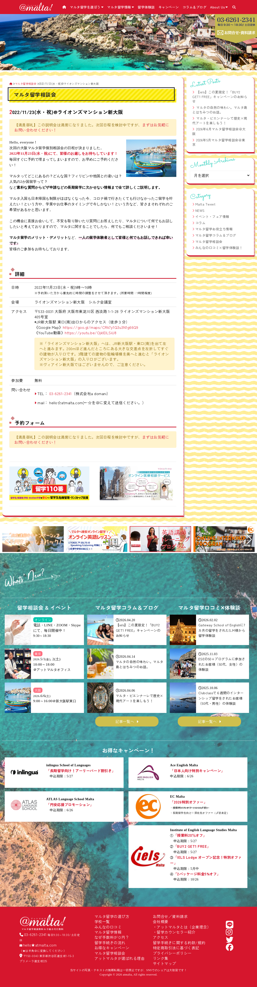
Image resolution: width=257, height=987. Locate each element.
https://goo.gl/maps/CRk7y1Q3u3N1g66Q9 (100, 327)
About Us (219, 7)
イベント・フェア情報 (212, 216)
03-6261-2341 (60, 393)
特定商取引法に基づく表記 (176, 947)
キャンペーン (169, 7)
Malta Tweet (205, 204)
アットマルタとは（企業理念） (184, 927)
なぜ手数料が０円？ (111, 937)
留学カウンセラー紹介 (176, 932)
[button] (8, 539)
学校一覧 (102, 921)
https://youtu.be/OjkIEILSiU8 (90, 332)
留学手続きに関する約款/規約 (179, 942)
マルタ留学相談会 (209, 241)
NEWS (200, 210)
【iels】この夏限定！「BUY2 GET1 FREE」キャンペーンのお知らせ (219, 96)
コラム (200, 222)
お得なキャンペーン (111, 947)
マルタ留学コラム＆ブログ (215, 235)
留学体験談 (146, 7)
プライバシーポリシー (172, 953)
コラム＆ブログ (195, 7)
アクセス (160, 937)
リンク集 (160, 958)
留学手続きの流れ (109, 942)
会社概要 (160, 921)
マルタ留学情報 (120, 7)
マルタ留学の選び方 (111, 916)
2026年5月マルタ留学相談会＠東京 (218, 142)
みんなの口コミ (108, 927)
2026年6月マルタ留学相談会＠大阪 (219, 131)
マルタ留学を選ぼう (86, 7)
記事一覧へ (124, 721)
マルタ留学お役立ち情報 (214, 229)
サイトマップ (164, 963)
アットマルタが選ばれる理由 (119, 958)
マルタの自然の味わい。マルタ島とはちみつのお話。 (219, 109)
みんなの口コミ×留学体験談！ (219, 247)
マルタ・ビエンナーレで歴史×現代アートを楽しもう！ (219, 120)
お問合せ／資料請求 (170, 916)
